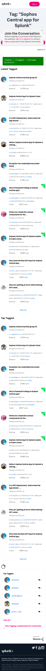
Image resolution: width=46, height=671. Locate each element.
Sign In (34, 4)
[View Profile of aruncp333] (14, 128)
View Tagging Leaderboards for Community (23, 626)
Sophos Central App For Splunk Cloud (24, 96)
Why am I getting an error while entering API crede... (25, 286)
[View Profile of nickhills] (13, 152)
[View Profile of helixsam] (13, 104)
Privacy (10, 658)
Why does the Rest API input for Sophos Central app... (25, 261)
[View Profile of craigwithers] (15, 85)
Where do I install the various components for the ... (21, 213)
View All (23, 310)
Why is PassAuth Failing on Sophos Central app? (23, 189)
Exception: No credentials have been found (24, 164)
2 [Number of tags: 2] (41, 580)
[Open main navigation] (43, 4)
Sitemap (4, 658)
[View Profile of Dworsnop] (14, 222)
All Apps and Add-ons (16, 81)
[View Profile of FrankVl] (29, 131)
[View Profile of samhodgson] (15, 174)
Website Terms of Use (20, 658)
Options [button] (39, 49)
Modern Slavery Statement (20, 660)
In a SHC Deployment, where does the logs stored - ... (24, 119)
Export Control (6, 660)
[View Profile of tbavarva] (27, 107)
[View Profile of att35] (12, 246)
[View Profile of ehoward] (15, 580)
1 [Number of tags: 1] (41, 604)
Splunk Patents (33, 660)
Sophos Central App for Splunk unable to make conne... (25, 237)
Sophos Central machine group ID (23, 77)
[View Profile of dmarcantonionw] (16, 295)
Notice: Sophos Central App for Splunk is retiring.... (26, 143)
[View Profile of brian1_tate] (14, 271)
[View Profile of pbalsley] (15, 588)
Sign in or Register (23, 39)
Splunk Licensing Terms (35, 658)
